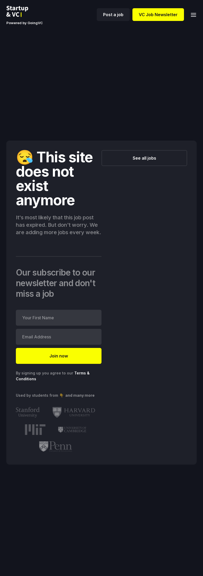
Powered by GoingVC (24, 23)
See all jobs (144, 158)
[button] (192, 14)
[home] (21, 11)
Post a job (113, 14)
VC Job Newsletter (158, 14)
